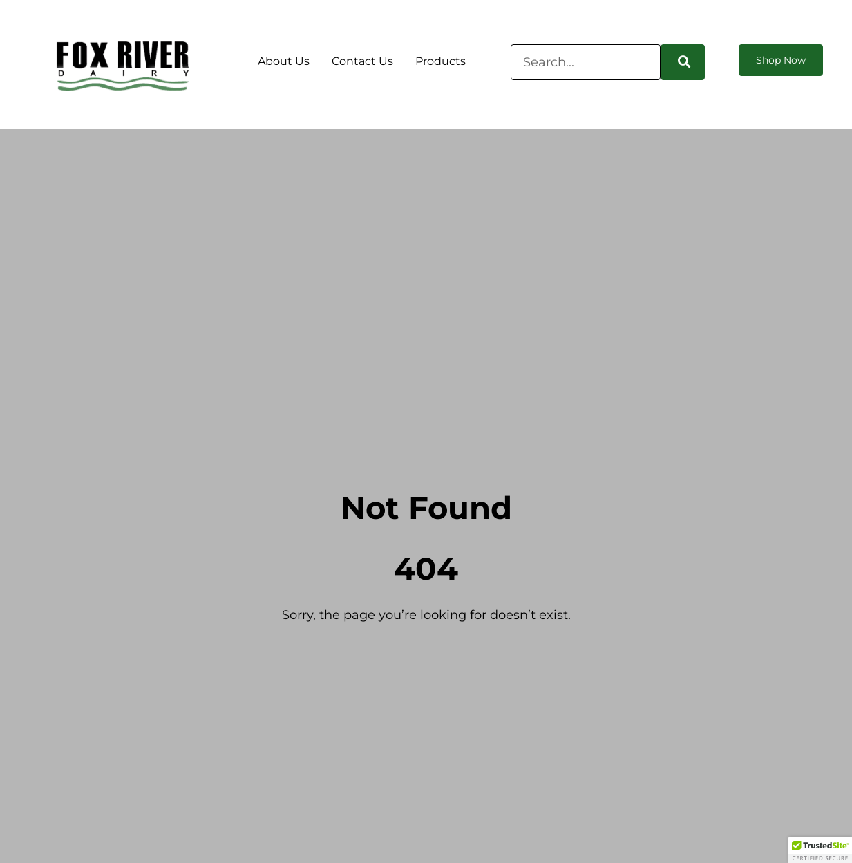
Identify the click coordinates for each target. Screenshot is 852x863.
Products (440, 61)
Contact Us (362, 61)
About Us (284, 61)
